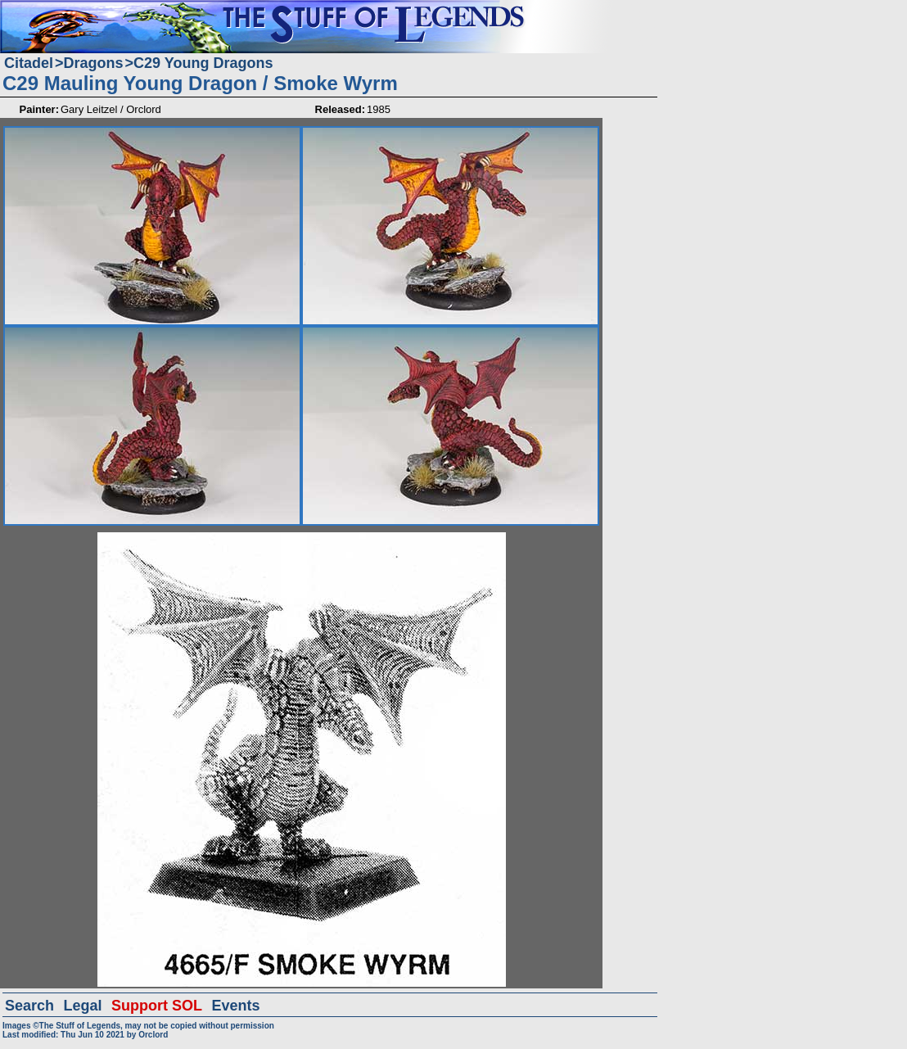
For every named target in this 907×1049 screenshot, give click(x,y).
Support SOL (156, 1005)
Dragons (94, 63)
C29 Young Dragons (203, 63)
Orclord (153, 1034)
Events (235, 1005)
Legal (83, 1005)
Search (29, 1005)
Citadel (28, 63)
